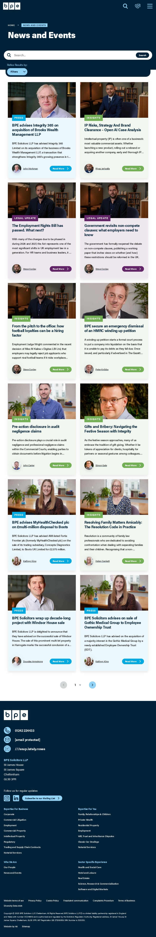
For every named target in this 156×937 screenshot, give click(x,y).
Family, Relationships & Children (94, 814)
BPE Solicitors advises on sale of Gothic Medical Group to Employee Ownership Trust (112, 622)
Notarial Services (12, 852)
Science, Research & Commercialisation (98, 883)
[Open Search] (125, 6)
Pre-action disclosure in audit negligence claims (35, 428)
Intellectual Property (14, 836)
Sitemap (26, 926)
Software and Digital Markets (93, 889)
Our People (10, 867)
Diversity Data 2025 (13, 905)
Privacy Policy (35, 900)
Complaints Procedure (103, 900)
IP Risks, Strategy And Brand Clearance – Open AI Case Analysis (112, 127)
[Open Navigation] (150, 6)
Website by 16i (10, 926)
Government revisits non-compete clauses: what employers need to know (112, 229)
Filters (18, 71)
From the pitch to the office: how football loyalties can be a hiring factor (38, 330)
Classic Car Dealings (88, 841)
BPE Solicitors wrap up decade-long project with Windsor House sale (41, 620)
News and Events (12, 872)
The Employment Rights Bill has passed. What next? (37, 227)
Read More (60, 168)
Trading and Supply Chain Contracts (22, 847)
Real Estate (84, 878)
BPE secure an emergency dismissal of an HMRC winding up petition (114, 328)
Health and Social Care (90, 867)
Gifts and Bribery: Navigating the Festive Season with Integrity (110, 428)
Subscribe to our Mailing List (42, 798)
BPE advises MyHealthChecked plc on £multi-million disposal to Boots (40, 524)
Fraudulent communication (75, 900)
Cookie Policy (52, 900)
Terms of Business (126, 900)
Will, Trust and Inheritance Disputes (96, 836)
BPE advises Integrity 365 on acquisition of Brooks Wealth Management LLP (35, 129)
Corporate (9, 814)
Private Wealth (85, 819)
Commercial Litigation (15, 819)
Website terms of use (14, 900)
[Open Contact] (137, 6)
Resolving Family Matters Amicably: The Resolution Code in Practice (113, 524)
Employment (10, 825)
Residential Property (88, 825)
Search (142, 55)
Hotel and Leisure (87, 872)
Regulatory (9, 841)
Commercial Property (14, 830)
